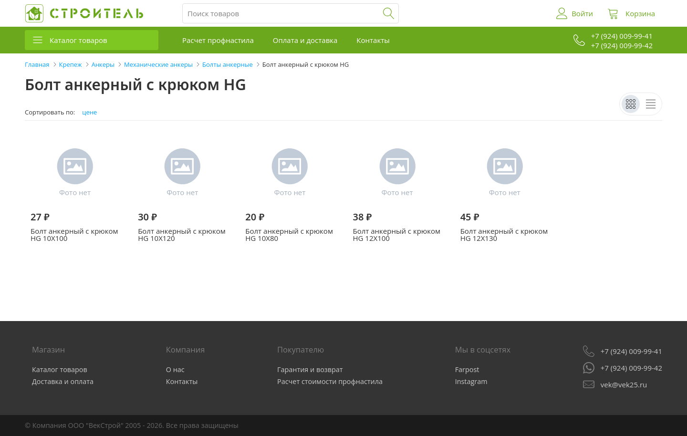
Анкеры (103, 64)
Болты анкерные (227, 64)
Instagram (471, 381)
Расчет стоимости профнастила (330, 381)
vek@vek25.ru (624, 384)
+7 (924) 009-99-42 (631, 368)
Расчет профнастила (218, 40)
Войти (582, 13)
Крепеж (70, 64)
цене (89, 112)
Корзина (640, 13)
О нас (175, 369)
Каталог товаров (78, 40)
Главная (37, 64)
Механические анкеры (158, 64)
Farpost (467, 369)
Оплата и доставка (305, 40)
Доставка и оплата (63, 381)
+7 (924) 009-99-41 (631, 351)
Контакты (372, 40)
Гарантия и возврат (310, 369)
